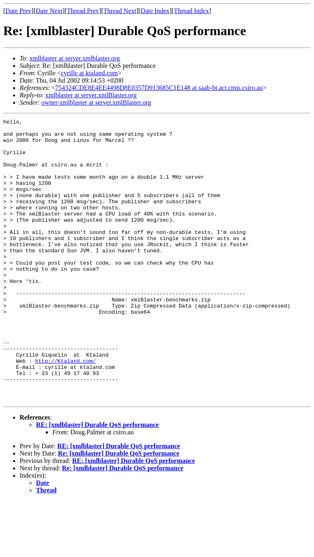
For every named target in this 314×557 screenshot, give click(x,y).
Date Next (49, 10)
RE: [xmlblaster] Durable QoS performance (97, 481)
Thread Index (191, 10)
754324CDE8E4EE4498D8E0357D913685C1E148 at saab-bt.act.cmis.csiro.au (158, 87)
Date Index (155, 10)
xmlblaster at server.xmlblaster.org (74, 58)
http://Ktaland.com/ (65, 409)
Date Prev (18, 10)
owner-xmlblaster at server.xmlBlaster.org (96, 102)
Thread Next (119, 10)
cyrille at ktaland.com (89, 73)
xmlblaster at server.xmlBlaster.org (91, 95)
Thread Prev (83, 10)
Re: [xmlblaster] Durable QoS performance (118, 509)
